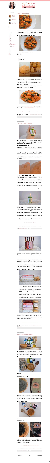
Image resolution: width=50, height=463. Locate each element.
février (10, 40)
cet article (28, 219)
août (9, 34)
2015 (9, 52)
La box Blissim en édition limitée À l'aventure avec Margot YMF (14, 23)
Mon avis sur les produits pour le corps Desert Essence (14, 19)
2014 (9, 53)
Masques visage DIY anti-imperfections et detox (25, 334)
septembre (10, 33)
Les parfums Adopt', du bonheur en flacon (24, 235)
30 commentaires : (19, 333)
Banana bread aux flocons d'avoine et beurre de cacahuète (13, 16)
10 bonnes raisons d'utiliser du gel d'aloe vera (24, 123)
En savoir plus (35, 0)
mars (10, 39)
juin (9, 36)
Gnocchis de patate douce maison (23, 13)
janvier (10, 41)
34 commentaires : (25, 228)
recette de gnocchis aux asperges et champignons (29, 107)
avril (9, 38)
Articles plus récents (20, 455)
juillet (10, 35)
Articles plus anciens (39, 455)
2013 (9, 54)
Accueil (30, 455)
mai (9, 37)
